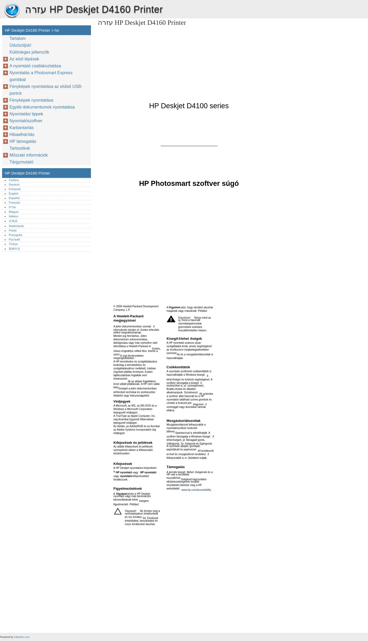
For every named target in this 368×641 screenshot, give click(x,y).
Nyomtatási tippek (26, 114)
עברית (12, 207)
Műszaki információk (29, 155)
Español (14, 198)
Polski (13, 230)
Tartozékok (20, 148)
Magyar (14, 211)
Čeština (14, 180)
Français (14, 202)
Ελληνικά (15, 189)
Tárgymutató (21, 162)
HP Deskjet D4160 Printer (12, 10)
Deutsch (14, 184)
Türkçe (13, 244)
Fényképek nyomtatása (31, 100)
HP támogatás (23, 141)
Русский (14, 239)
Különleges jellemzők (29, 52)
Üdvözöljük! (20, 45)
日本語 (13, 221)
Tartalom (18, 38)
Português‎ (15, 235)
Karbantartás (22, 127)
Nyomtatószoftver (26, 121)
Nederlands (16, 226)
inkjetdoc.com (22, 636)
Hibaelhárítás (22, 134)
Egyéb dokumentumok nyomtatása (42, 107)
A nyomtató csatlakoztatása (35, 66)
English (14, 193)
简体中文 (14, 248)
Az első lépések (24, 59)
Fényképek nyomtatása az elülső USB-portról (46, 90)
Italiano (13, 216)
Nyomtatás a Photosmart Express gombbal (41, 76)
